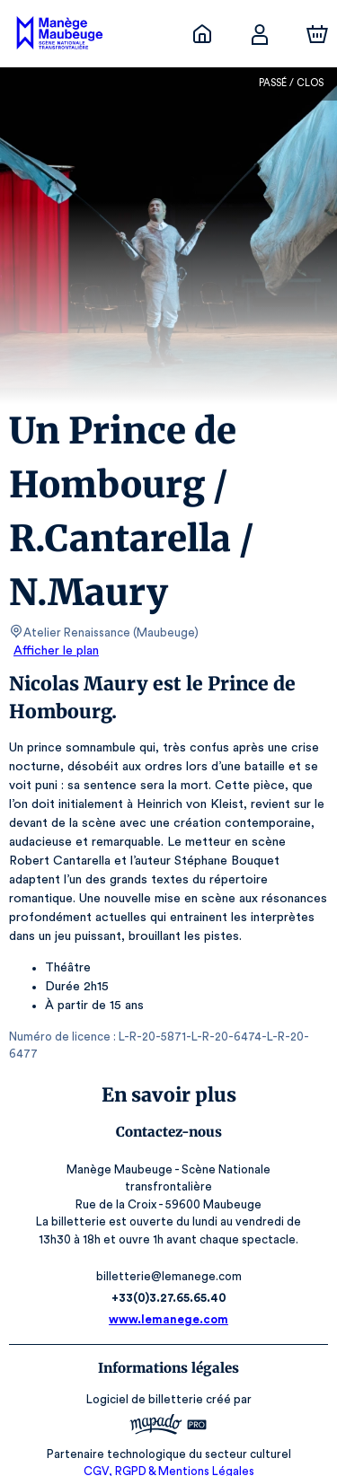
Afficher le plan (54, 651)
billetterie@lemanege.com (168, 1241)
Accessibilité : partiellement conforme (168, 1454)
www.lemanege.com (169, 1284)
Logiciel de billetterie (146, 1364)
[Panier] (317, 34)
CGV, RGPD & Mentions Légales (169, 1436)
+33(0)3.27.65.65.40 (168, 1263)
